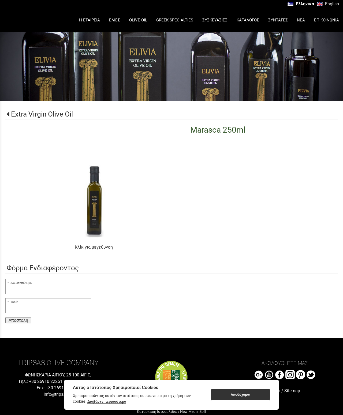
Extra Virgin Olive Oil (42, 114)
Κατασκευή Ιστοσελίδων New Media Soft (171, 411)
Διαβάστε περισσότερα (106, 401)
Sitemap (292, 390)
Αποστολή (18, 320)
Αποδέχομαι (240, 394)
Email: (14, 302)
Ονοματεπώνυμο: (21, 283)
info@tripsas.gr (58, 394)
